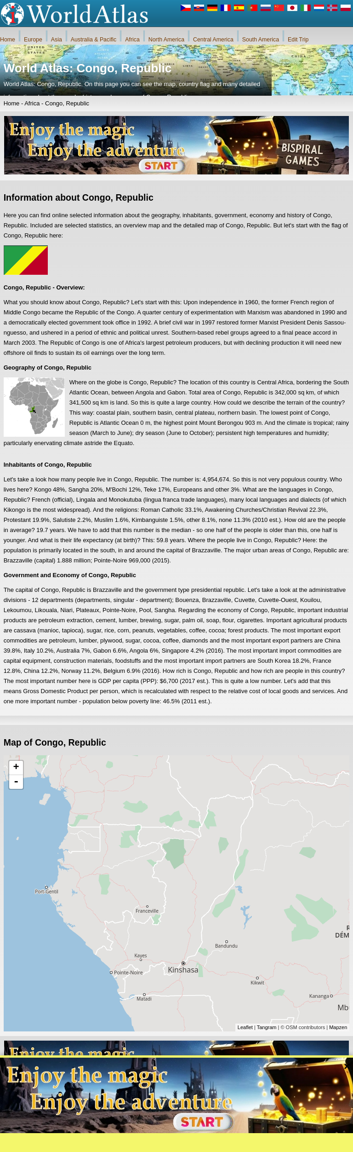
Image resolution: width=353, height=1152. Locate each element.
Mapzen (338, 1027)
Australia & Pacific (93, 39)
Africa (132, 39)
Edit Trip (298, 39)
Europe (33, 39)
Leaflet (245, 1027)
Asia (56, 39)
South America (260, 39)
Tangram (267, 1027)
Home (7, 39)
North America (166, 39)
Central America (213, 39)
